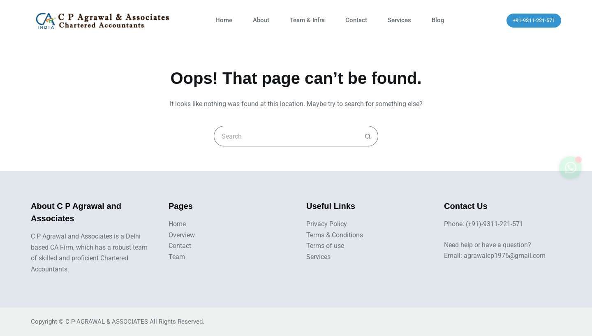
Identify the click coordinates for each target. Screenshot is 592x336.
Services (399, 20)
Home (223, 20)
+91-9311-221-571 (534, 20)
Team (177, 257)
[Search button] (368, 136)
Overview (182, 235)
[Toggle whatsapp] (570, 171)
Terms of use (325, 246)
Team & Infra (307, 20)
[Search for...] (286, 136)
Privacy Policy (326, 224)
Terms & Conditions (334, 235)
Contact (356, 20)
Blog (438, 20)
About (261, 20)
